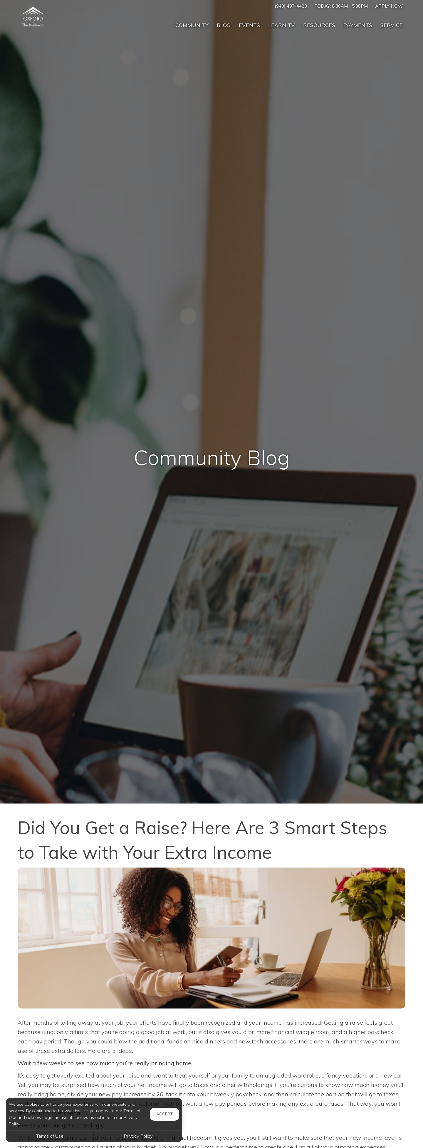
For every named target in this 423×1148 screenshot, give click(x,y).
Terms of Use (49, 1136)
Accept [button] (164, 1114)
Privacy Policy (138, 1136)
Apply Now (389, 6)
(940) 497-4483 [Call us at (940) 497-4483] (291, 6)
